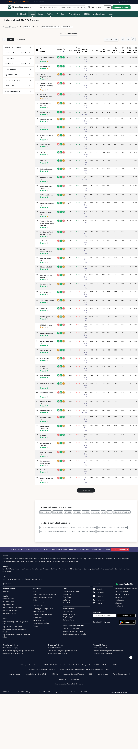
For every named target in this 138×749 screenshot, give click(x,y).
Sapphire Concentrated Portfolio (74, 634)
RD (19, 579)
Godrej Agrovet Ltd (46, 333)
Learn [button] (111, 14)
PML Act (55, 674)
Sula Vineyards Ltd (46, 317)
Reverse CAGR (37, 579)
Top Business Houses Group (12, 607)
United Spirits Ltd (46, 410)
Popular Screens (31, 558)
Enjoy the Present (39, 611)
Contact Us (119, 606)
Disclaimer (62, 679)
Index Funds (7, 572)
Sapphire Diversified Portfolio (73, 631)
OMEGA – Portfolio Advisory (73, 628)
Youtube (98, 596)
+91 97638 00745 (16, 653)
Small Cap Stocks (27, 561)
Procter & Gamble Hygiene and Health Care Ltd (47, 223)
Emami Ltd (43, 308)
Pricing (128, 2)
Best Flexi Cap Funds (75, 569)
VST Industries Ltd (46, 195)
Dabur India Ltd (45, 112)
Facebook (98, 593)
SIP (4, 579)
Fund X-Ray (67, 597)
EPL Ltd (42, 127)
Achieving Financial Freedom (42, 614)
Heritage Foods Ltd (46, 169)
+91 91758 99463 (106, 653)
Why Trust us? (68, 617)
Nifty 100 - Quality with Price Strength (53, 531)
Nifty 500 (86, 512)
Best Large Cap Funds (91, 569)
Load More (86, 490)
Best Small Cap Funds (58, 569)
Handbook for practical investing (44, 594)
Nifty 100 (68, 512)
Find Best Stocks (9, 602)
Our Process (119, 600)
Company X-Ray (68, 594)
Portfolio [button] (50, 14)
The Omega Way (68, 611)
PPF (23, 579)
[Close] (29, 26)
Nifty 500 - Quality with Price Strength (82, 531)
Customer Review (69, 620)
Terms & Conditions (120, 674)
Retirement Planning (39, 606)
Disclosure (75, 679)
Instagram (98, 600)
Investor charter (102, 674)
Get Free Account (121, 7)
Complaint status (14, 674)
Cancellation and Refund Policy (36, 674)
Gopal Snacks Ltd (46, 470)
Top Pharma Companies (70, 561)
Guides (35, 600)
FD (8, 579)
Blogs (34, 591)
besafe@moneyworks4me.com (126, 588)
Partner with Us (120, 597)
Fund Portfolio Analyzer (40, 569)
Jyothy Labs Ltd (45, 292)
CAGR (28, 579)
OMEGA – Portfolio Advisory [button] (94, 14)
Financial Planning (39, 620)
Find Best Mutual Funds (11, 569)
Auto (103, 512)
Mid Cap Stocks (40, 561)
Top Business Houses (58, 558)
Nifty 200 (77, 512)
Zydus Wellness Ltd (47, 300)
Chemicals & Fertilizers (122, 512)
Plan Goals (61, 14)
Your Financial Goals (40, 603)
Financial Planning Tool (71, 591)
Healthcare (95, 512)
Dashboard (21, 14)
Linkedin (98, 589)
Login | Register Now (120, 549)
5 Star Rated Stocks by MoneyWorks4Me (54, 527)
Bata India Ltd (45, 375)
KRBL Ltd (43, 161)
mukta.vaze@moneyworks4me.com (64, 651)
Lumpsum (13, 579)
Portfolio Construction (41, 623)
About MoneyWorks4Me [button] (120, 692)
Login (108, 7)
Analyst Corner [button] (74, 14)
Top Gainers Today (90, 558)
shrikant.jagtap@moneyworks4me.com (20, 651)
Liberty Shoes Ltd (46, 119)
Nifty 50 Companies (105, 558)
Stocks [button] (32, 14)
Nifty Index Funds (107, 569)
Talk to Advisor (95, 7)
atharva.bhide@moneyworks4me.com (110, 651)
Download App (38, 2)
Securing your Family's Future (43, 609)
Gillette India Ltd (46, 267)
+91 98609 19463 (61, 653)
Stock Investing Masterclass (42, 597)
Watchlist (6, 591)
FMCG (109, 512)
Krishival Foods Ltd (46, 350)
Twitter (97, 603)
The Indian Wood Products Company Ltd (46, 86)
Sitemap (35, 626)
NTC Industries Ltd (46, 325)
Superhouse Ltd (45, 284)
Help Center (120, 2)
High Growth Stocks (75, 558)
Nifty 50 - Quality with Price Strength (83, 527)
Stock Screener (8, 558)
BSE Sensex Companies (11, 561)
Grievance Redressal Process (73, 674)
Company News (44, 558)
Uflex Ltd (43, 435)
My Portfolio (67, 600)
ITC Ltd (42, 152)
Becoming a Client (69, 608)
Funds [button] (40, 14)
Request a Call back (122, 594)
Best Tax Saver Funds (122, 569)
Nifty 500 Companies (121, 558)
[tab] (18, 47)
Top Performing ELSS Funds (12, 627)
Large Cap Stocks (53, 561)
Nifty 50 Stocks (45, 512)
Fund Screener (26, 569)
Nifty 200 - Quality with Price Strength (110, 531)
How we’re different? (70, 614)
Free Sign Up (126, 615)
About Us (118, 603)
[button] (27, 27)
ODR (90, 674)
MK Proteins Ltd (45, 241)
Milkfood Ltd (44, 358)
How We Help (37, 617)
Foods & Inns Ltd (46, 144)
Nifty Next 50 (57, 512)
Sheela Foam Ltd (46, 66)
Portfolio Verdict (68, 603)
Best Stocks (19, 558)
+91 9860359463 (121, 591)
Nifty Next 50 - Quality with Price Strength (112, 527)
